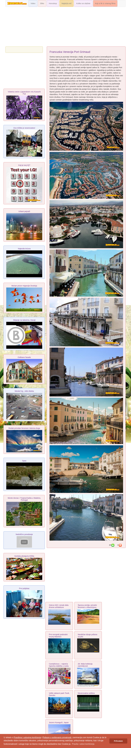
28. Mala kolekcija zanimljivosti (85, 665)
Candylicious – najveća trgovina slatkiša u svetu (59, 665)
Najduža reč (67, 3)
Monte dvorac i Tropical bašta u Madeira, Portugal (24, 499)
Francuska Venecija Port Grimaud (70, 51)
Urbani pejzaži (24, 211)
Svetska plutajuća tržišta (24, 556)
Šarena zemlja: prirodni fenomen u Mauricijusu (87, 606)
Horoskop (53, 3)
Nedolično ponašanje (24, 534)
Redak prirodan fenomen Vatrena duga (24, 428)
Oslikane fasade (24, 357)
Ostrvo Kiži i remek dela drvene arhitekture (58, 606)
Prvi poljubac (24, 588)
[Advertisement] (65, 27)
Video (33, 3)
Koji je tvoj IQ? (24, 165)
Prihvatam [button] (118, 741)
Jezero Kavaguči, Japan (59, 722)
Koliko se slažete (83, 3)
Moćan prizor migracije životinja (24, 286)
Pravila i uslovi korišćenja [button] (83, 744)
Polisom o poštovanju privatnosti (57, 737)
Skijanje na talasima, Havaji (24, 320)
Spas (24, 461)
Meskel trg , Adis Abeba (24, 391)
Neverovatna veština (86, 693)
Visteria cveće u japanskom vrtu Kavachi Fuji (24, 93)
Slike (42, 3)
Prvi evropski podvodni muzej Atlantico (58, 635)
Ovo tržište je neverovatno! (24, 128)
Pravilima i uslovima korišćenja (27, 737)
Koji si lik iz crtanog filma (105, 3)
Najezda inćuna (24, 249)
